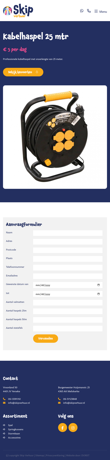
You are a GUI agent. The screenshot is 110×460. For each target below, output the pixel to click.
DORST (85, 455)
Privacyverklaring (55, 455)
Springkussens (15, 429)
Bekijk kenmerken (23, 72)
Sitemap (39, 455)
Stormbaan (14, 433)
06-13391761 (12, 398)
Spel (10, 424)
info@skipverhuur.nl (16, 402)
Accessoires (14, 437)
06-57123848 (67, 398)
